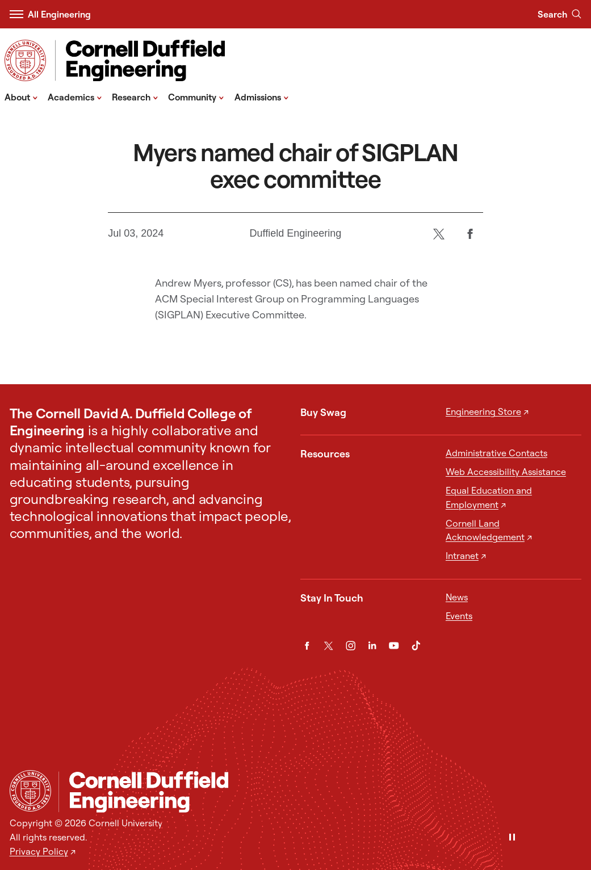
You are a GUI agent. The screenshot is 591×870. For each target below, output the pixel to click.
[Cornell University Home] (30, 791)
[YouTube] (393, 645)
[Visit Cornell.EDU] (25, 60)
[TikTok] (415, 645)
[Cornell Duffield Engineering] (320, 792)
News (457, 597)
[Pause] (512, 838)
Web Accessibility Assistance (506, 471)
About (21, 96)
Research (135, 96)
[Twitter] (439, 233)
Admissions (261, 96)
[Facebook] (470, 233)
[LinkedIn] (372, 645)
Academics (75, 96)
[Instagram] (350, 645)
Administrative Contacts (496, 453)
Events (459, 615)
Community (196, 96)
